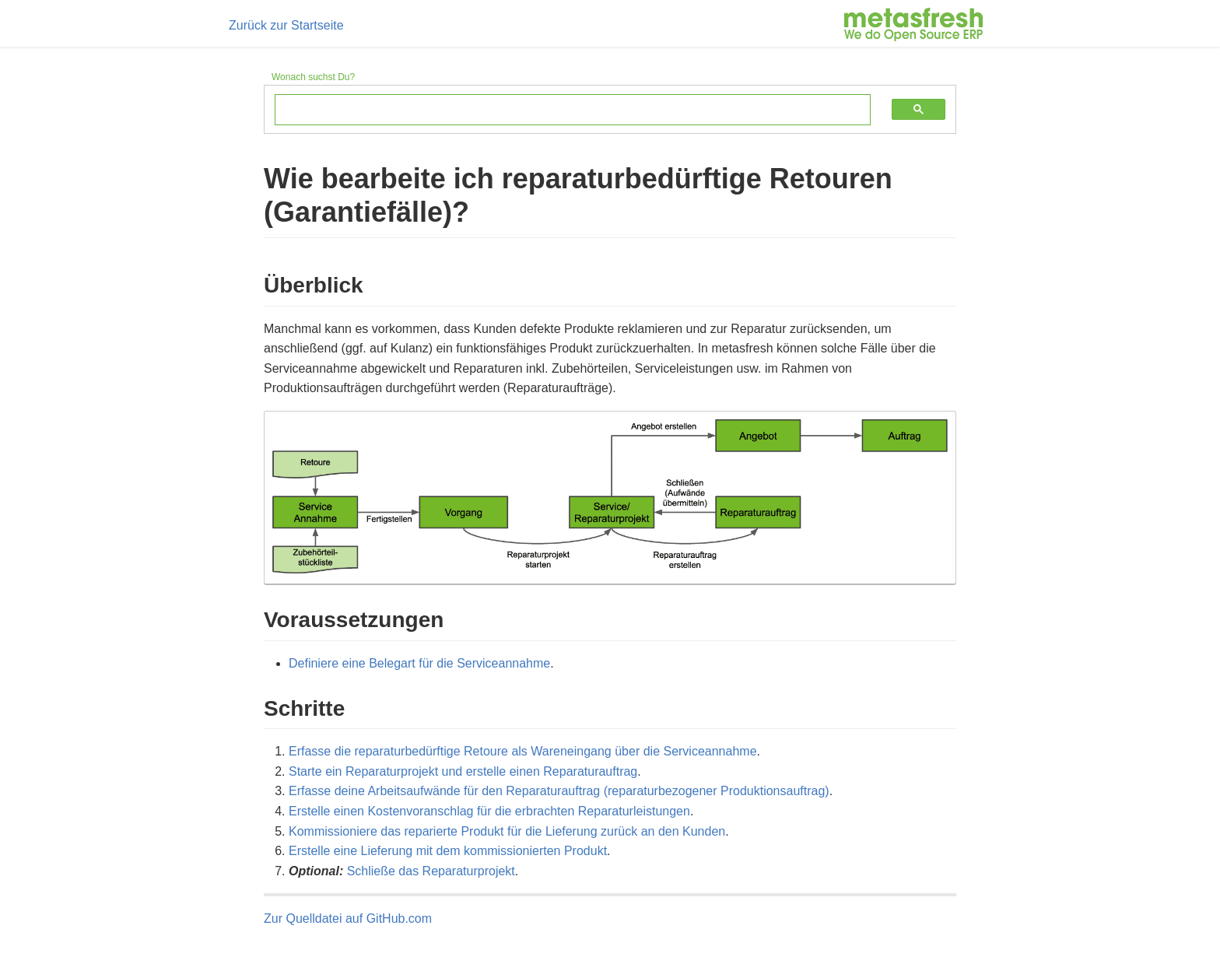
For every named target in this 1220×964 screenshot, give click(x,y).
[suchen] (561, 110)
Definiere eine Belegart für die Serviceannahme (419, 663)
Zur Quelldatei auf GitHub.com (348, 918)
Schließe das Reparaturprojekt (431, 871)
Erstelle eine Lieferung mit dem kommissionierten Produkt (448, 850)
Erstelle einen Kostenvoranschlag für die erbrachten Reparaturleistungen (489, 811)
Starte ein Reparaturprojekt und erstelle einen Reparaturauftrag (463, 771)
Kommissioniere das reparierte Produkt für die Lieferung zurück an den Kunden (507, 831)
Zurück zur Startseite (286, 25)
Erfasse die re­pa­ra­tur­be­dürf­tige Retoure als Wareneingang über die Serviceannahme (523, 751)
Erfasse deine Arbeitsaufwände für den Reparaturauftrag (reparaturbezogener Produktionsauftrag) (559, 790)
